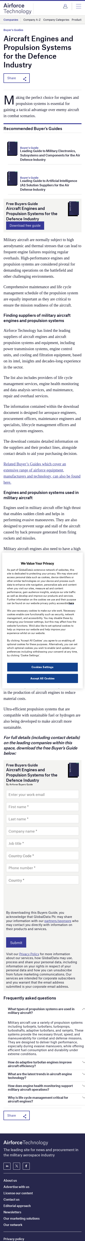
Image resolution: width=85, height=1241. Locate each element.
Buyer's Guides (13, 30)
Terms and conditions (19, 1205)
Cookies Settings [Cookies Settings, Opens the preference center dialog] (42, 666)
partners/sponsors (57, 921)
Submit (16, 942)
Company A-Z (32, 19)
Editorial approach (17, 1165)
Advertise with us (16, 1146)
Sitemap (9, 1211)
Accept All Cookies (42, 678)
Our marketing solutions (21, 1177)
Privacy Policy (29, 954)
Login (65, 6)
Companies (10, 19)
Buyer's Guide (29, 147)
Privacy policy (13, 1198)
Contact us (11, 1158)
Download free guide (25, 225)
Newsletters (12, 1171)
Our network (12, 1184)
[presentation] (39, 897)
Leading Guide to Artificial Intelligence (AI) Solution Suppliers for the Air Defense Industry (48, 185)
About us (10, 1140)
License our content (18, 1152)
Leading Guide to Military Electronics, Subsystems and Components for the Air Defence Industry (50, 155)
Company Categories (56, 19)
